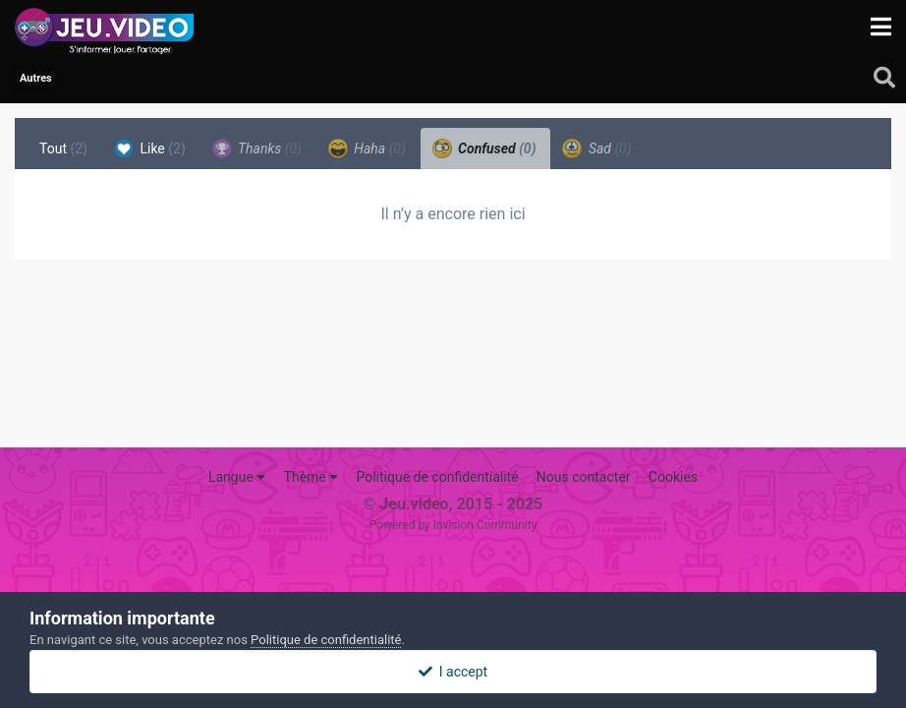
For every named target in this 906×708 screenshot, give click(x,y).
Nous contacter (584, 477)
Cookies (673, 477)
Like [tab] (150, 148)
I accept (453, 671)
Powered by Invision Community (453, 525)
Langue (236, 477)
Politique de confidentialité (437, 477)
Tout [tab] (63, 148)
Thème (311, 477)
